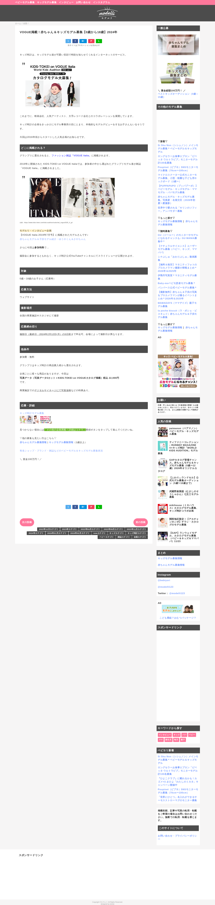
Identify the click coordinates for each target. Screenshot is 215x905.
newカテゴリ (100, 533)
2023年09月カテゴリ (113, 529)
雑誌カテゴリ (124, 537)
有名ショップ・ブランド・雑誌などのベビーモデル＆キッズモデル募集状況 (61, 450)
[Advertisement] (178, 676)
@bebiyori (164, 580)
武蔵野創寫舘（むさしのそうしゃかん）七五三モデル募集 (184, 494)
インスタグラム (101, 2)
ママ (161, 740)
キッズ (177, 735)
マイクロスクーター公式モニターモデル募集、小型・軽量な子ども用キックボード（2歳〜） (177, 178)
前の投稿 (140, 522)
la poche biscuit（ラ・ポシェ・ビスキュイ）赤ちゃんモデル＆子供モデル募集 (177, 314)
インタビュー (66, 2)
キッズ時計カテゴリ (137, 533)
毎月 (176, 740)
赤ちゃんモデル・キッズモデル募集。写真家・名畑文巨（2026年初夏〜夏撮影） (176, 200)
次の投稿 (27, 522)
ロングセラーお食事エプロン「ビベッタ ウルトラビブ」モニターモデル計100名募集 (178, 159)
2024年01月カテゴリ (57, 533)
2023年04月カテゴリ (90, 529)
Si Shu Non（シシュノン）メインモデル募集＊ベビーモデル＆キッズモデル (178, 148)
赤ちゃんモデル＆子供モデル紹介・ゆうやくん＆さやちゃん (53, 239)
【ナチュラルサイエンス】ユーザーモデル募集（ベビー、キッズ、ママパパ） (177, 249)
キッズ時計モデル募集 (32, 413)
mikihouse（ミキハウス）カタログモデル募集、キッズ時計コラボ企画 (184, 508)
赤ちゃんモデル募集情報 (33, 442)
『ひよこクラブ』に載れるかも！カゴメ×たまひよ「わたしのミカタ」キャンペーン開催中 (178, 781)
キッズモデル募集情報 (61, 442)
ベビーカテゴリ (106, 537)
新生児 (168, 740)
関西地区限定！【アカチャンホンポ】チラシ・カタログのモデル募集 (184, 522)
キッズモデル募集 (47, 2)
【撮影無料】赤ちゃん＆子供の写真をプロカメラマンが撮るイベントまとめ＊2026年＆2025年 (177, 295)
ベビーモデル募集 (25, 2)
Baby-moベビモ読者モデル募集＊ (177, 283)
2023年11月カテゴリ (136, 529)
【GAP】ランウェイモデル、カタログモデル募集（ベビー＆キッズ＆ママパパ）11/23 (184, 537)
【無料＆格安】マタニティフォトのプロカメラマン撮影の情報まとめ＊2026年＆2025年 (177, 268)
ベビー (192, 735)
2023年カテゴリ (69, 529)
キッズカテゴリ (116, 533)
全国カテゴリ (140, 537)
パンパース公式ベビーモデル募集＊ (177, 287)
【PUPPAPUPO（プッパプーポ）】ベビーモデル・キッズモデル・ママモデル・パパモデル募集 (178, 189)
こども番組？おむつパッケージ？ (177, 618)
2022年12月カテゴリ (48, 529)
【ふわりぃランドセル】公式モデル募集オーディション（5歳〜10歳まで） (184, 480)
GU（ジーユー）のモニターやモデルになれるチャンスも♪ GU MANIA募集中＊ (178, 238)
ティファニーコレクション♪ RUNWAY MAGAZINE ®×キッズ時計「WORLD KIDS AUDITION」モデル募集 (178, 448)
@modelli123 (165, 587)
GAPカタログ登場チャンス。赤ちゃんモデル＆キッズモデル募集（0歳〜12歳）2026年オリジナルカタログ (178, 465)
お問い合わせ (83, 2)
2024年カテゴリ (36, 533)
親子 (183, 740)
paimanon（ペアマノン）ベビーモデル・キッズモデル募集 (184, 431)
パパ (184, 735)
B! (83, 41)
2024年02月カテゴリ (80, 533)
